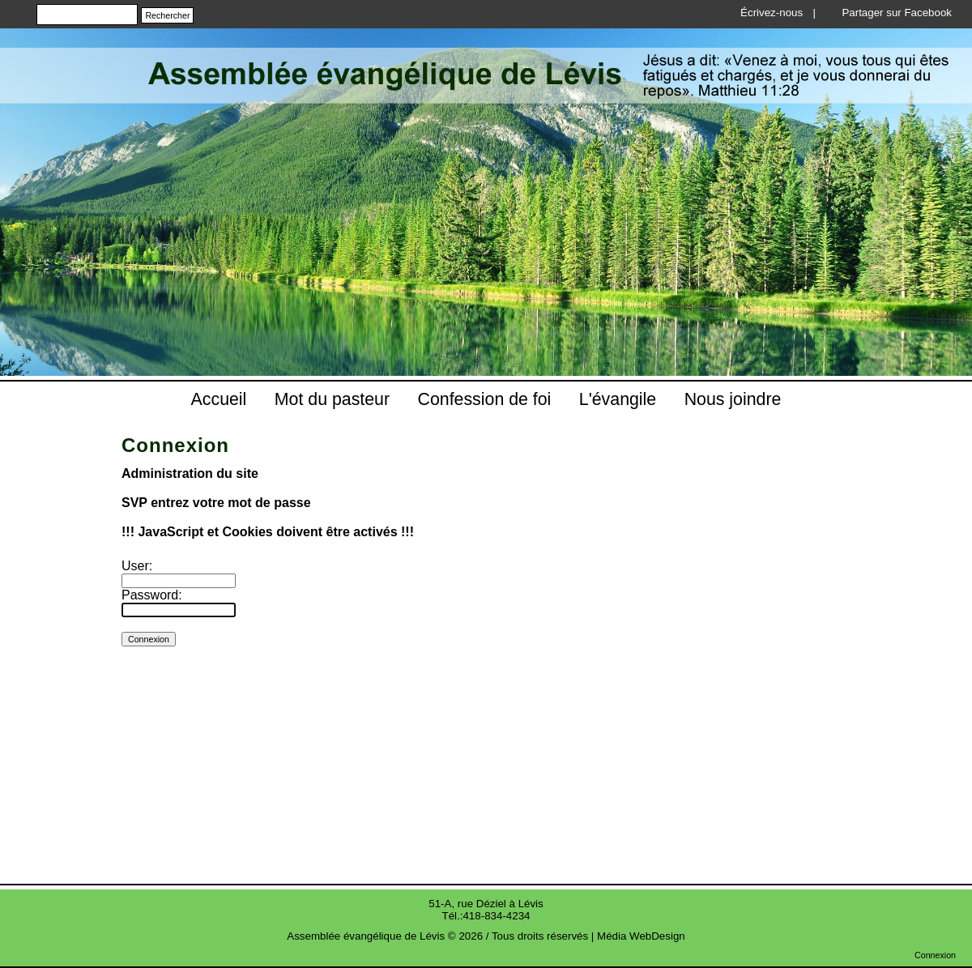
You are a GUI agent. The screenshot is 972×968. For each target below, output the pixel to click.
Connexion (935, 955)
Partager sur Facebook (897, 12)
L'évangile (617, 399)
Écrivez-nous (771, 12)
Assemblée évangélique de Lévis (366, 936)
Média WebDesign (641, 936)
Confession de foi (485, 399)
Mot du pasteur (332, 399)
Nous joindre (733, 399)
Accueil (219, 399)
